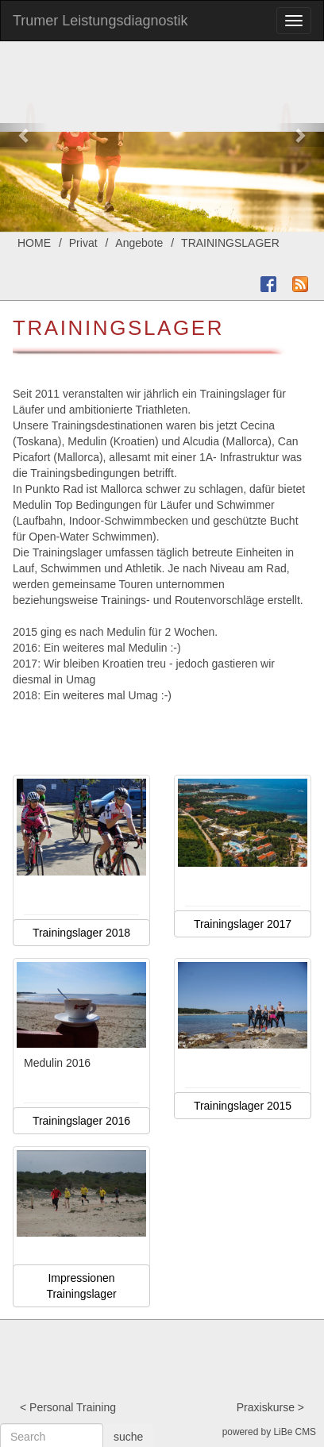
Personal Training (72, 1407)
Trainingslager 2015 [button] (242, 1105)
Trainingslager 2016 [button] (81, 1120)
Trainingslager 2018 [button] (81, 932)
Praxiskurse (266, 1407)
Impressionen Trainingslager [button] (81, 1286)
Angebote (139, 243)
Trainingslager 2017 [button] (242, 924)
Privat (83, 243)
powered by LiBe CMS (269, 1431)
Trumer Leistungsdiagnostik (100, 21)
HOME (34, 243)
